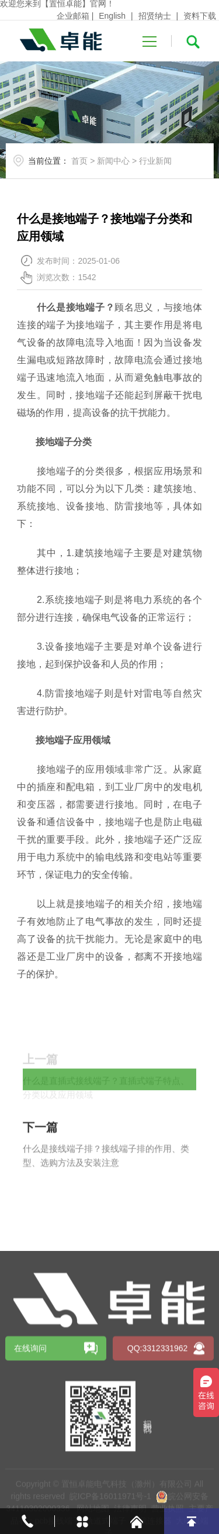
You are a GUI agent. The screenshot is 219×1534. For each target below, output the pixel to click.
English (112, 15)
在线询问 (30, 1475)
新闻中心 (113, 161)
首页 (79, 161)
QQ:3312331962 (157, 1475)
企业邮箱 (73, 15)
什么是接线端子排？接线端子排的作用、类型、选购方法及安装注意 (106, 1182)
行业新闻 (155, 161)
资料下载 (199, 15)
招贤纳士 (154, 15)
